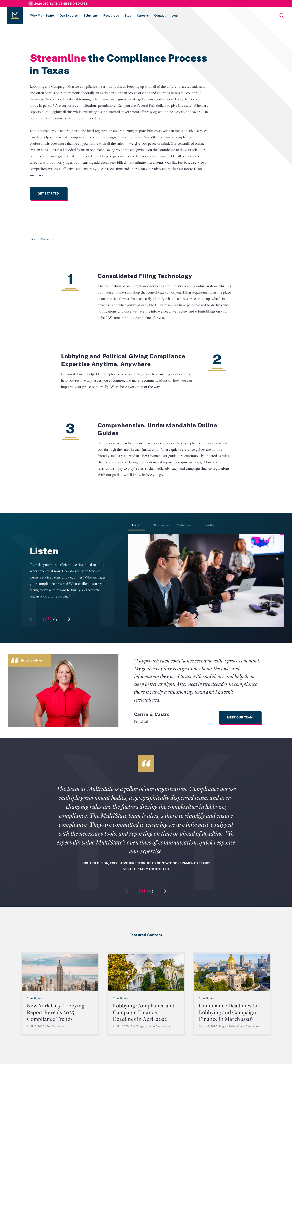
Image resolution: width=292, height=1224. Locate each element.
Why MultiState (42, 15)
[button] (67, 619)
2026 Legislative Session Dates (61, 3)
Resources (112, 15)
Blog (129, 15)
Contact (162, 15)
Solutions (91, 15)
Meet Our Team (240, 717)
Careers (145, 15)
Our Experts (69, 15)
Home (33, 239)
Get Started (48, 193)
